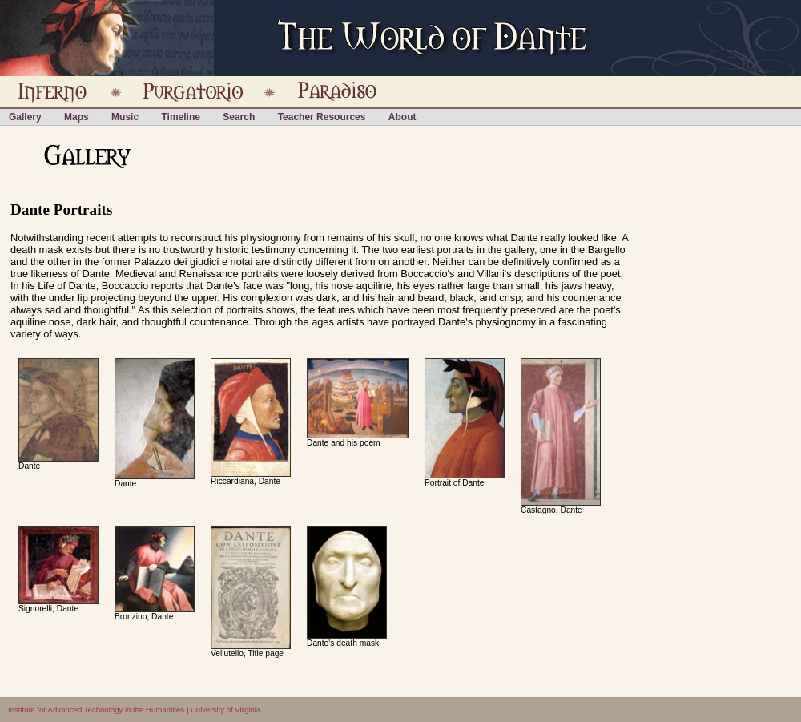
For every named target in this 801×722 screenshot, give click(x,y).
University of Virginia (225, 709)
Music (125, 117)
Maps (76, 117)
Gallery (25, 117)
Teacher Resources (322, 117)
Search (239, 117)
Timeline (180, 117)
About (402, 117)
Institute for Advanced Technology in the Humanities (96, 709)
